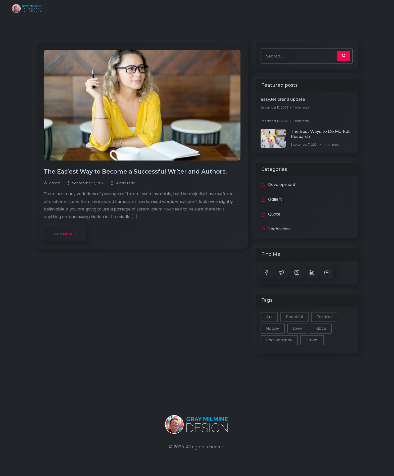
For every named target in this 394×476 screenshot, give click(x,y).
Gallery (275, 199)
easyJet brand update (283, 99)
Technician (279, 229)
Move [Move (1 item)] (320, 328)
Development (282, 184)
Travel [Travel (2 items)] (312, 340)
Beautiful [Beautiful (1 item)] (294, 317)
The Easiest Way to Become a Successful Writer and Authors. (136, 171)
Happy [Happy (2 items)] (272, 328)
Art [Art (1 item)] (269, 317)
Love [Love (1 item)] (297, 328)
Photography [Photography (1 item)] (279, 340)
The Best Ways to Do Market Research (320, 134)
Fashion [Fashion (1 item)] (324, 317)
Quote (274, 214)
